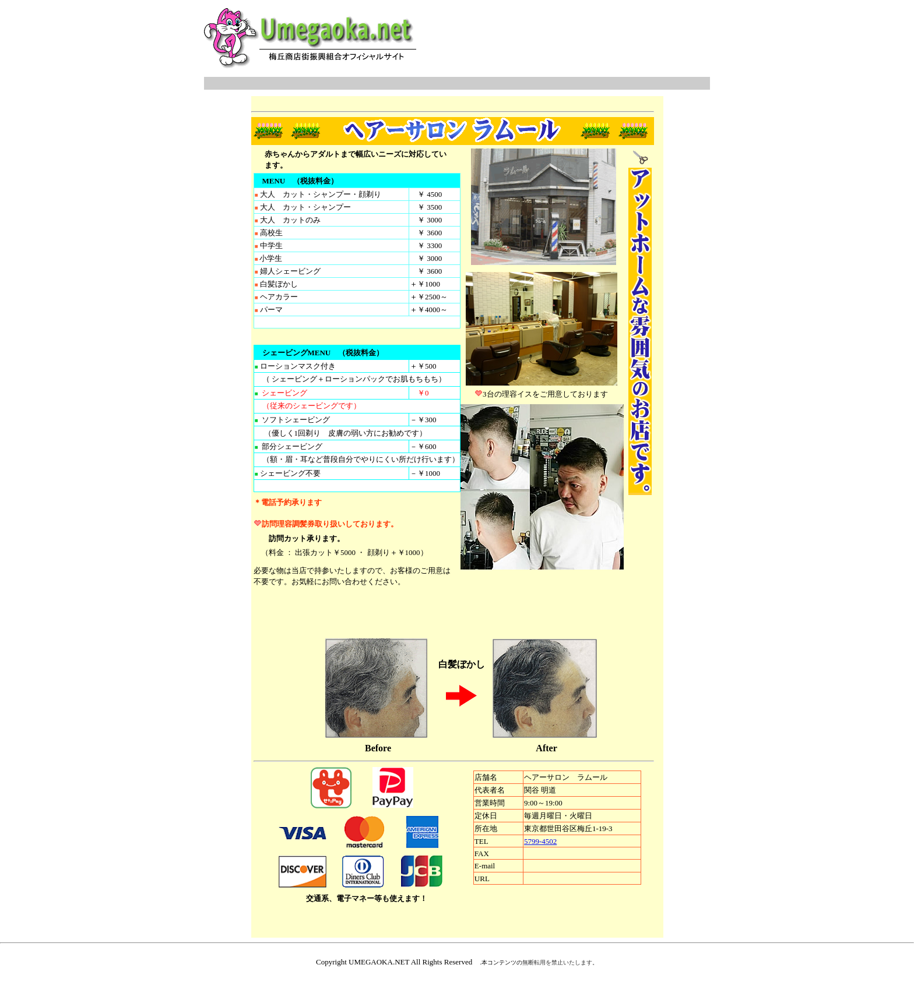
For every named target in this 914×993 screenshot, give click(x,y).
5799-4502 (540, 841)
